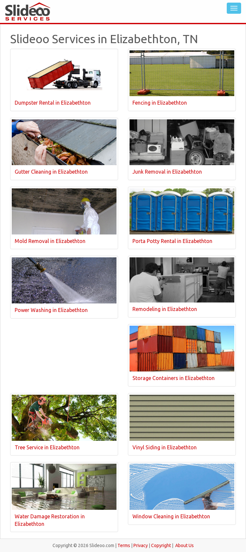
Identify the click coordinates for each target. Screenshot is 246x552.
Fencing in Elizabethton (159, 103)
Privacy (140, 545)
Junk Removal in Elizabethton (167, 172)
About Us (184, 545)
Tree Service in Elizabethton (47, 447)
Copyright (161, 545)
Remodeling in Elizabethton (164, 309)
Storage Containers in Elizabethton (173, 378)
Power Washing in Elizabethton (51, 310)
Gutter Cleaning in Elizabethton (51, 172)
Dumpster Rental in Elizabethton (53, 103)
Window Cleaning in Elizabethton (171, 516)
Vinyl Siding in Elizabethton (164, 447)
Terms (123, 545)
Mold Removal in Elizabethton (50, 241)
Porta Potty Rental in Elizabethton (172, 241)
